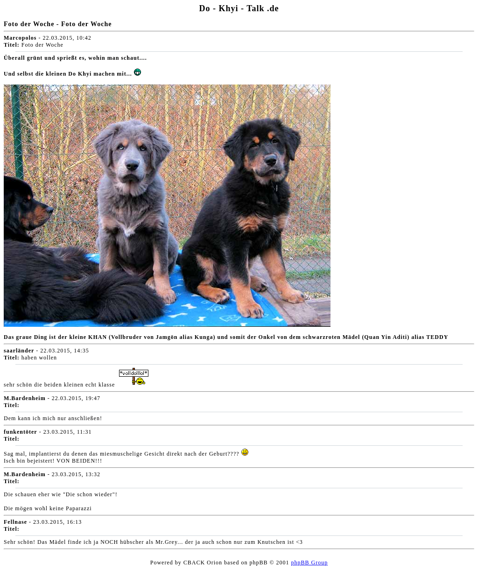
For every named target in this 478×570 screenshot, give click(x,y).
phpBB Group (309, 562)
